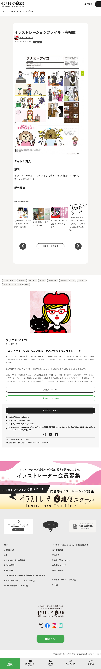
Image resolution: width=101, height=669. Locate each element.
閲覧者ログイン (10, 663)
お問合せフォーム (50, 410)
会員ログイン (50, 638)
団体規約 (55, 555)
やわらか (82, 280)
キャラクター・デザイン (12, 284)
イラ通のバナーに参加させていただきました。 (59, 217)
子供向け (32, 280)
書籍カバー (52, 280)
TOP (6, 545)
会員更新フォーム (59, 565)
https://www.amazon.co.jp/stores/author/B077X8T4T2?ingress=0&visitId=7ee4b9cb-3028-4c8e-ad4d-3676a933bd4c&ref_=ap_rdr (50, 428)
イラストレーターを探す (30, 663)
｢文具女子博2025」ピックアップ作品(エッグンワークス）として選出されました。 (78, 217)
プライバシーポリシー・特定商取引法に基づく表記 (24, 575)
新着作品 (91, 662)
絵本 (26, 284)
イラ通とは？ (9, 550)
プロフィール (50, 389)
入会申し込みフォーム (61, 560)
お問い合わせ (9, 570)
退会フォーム (57, 570)
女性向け (22, 280)
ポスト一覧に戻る (50, 246)
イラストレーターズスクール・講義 (19, 580)
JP (85, 4)
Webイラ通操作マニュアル (16, 585)
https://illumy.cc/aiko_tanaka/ (20, 424)
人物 (72, 280)
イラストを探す (50, 663)
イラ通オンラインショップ (64, 579)
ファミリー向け (9, 280)
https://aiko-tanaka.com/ (18, 420)
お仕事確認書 (57, 550)
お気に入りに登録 (50, 398)
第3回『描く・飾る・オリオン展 (41, 217)
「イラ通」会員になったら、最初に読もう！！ (71, 545)
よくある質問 (9, 565)
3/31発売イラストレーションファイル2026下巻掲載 (23, 217)
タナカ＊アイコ (26, 37)
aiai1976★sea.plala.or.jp (17, 417)
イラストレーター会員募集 (14, 560)
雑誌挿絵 (64, 280)
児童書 (42, 280)
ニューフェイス (70, 662)
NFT (55, 584)
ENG (90, 4)
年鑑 (5, 555)
